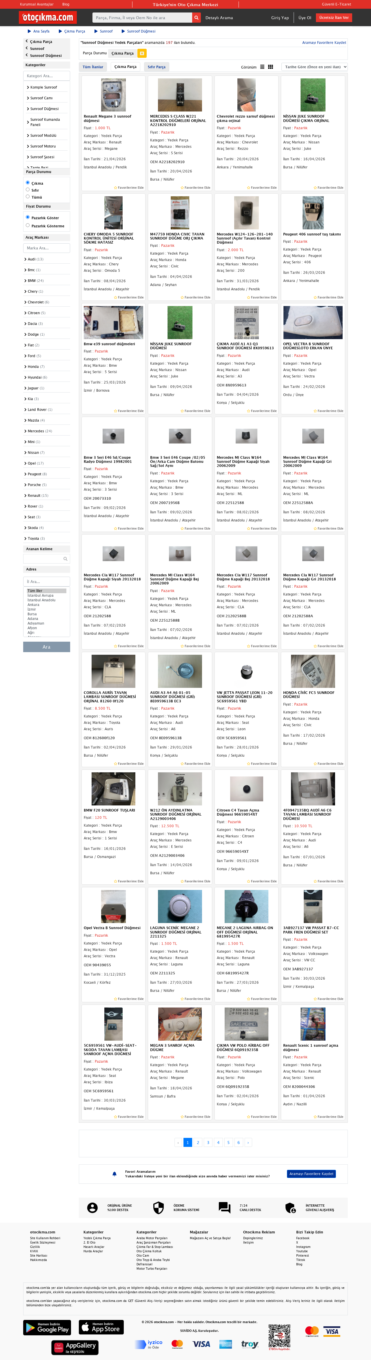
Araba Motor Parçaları (152, 1238)
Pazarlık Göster (45, 218)
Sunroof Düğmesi (138, 31)
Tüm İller (46, 591)
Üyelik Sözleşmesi (42, 1242)
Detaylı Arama (219, 17)
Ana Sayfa (39, 31)
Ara (46, 647)
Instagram (303, 1247)
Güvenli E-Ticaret (336, 4)
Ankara (46, 604)
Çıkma (37, 183)
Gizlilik (35, 1247)
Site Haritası (38, 1255)
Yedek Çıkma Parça (97, 1238)
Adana (46, 618)
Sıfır (35, 190)
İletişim (248, 1242)
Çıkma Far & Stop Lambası (155, 1247)
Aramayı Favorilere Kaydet (323, 42)
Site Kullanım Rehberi (45, 1238)
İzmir (46, 609)
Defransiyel (144, 1264)
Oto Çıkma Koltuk (149, 1251)
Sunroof (103, 31)
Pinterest (302, 1255)
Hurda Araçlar (93, 1251)
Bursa (46, 614)
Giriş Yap (280, 17)
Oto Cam (143, 1255)
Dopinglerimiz (253, 1238)
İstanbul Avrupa (46, 595)
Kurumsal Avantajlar (37, 4)
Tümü (37, 197)
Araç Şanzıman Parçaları (154, 1242)
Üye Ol (305, 17)
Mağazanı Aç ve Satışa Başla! (210, 1238)
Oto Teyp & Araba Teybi (153, 1260)
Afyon (46, 628)
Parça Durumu (95, 53)
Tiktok (300, 1260)
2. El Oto (89, 1242)
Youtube (302, 1251)
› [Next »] (248, 1142)
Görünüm (249, 67)
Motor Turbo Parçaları (152, 1268)
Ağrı (46, 632)
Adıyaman (46, 623)
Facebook (303, 1238)
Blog (65, 4)
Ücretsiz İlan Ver (334, 17)
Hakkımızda (38, 1260)
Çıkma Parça (72, 31)
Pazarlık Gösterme (48, 226)
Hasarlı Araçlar (93, 1247)
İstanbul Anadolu (46, 600)
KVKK (34, 1251)
